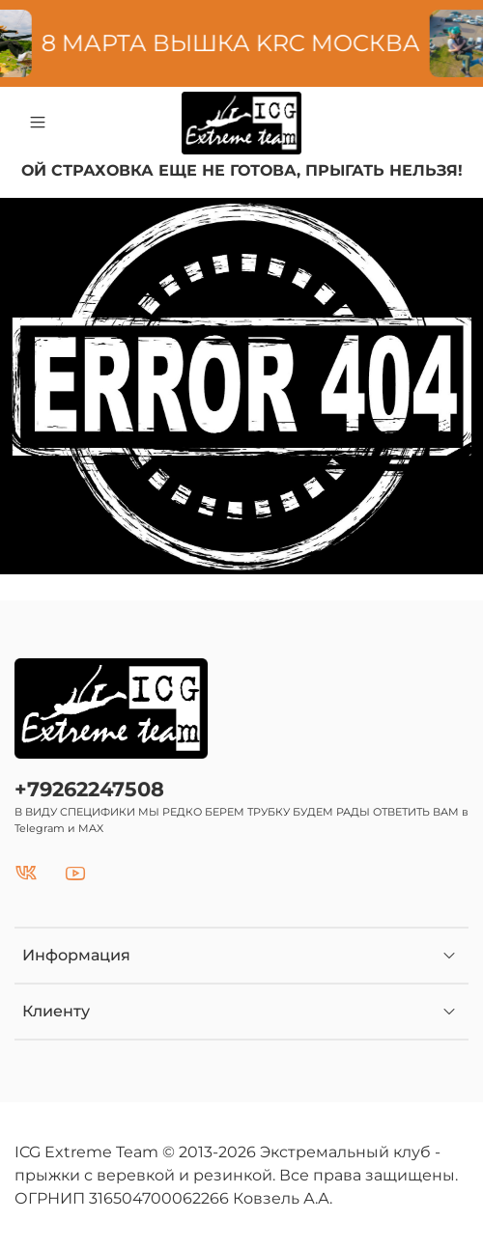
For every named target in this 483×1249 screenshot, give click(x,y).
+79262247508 (89, 789)
